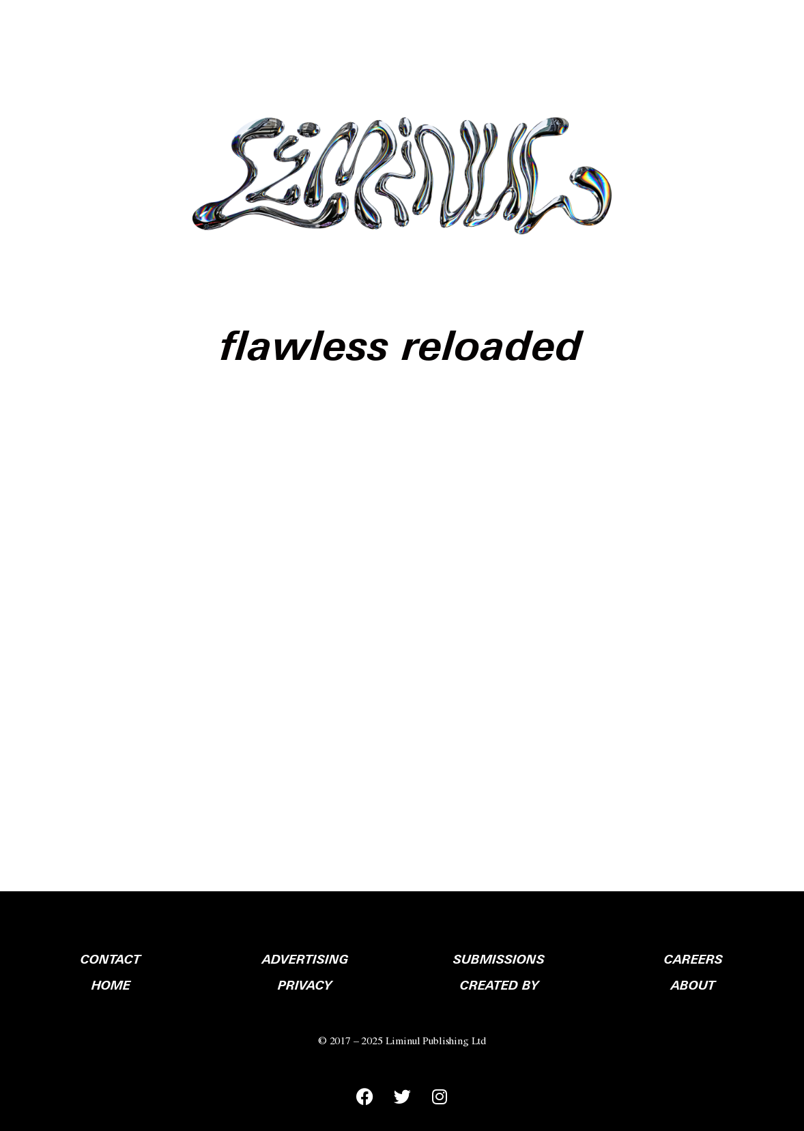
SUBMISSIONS (499, 959)
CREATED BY (499, 985)
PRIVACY (305, 985)
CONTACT (111, 959)
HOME (110, 985)
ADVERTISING (305, 959)
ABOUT (693, 985)
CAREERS (693, 959)
